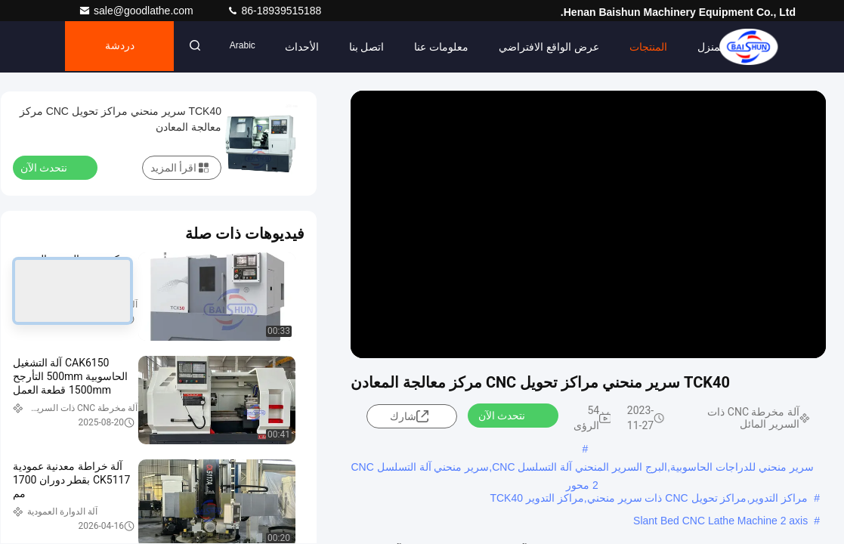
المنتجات (658, 47)
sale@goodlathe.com (137, 11)
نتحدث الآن (510, 414)
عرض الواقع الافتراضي (559, 47)
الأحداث (311, 47)
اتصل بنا (376, 47)
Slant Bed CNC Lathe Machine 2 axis (720, 521)
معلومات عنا (451, 47)
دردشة (123, 47)
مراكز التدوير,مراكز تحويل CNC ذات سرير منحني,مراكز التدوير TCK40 (649, 498)
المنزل (721, 47)
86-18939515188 (274, 11)
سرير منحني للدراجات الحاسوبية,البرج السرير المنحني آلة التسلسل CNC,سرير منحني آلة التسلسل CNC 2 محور (582, 468)
